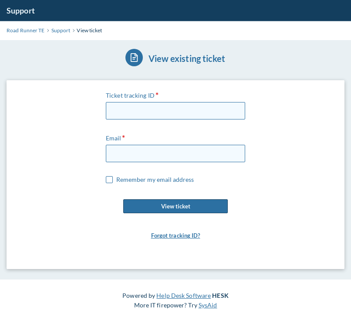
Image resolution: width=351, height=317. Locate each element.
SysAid (208, 305)
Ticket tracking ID (130, 95)
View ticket (175, 206)
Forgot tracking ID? (175, 235)
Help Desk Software (183, 295)
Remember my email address (155, 179)
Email (114, 138)
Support (21, 10)
